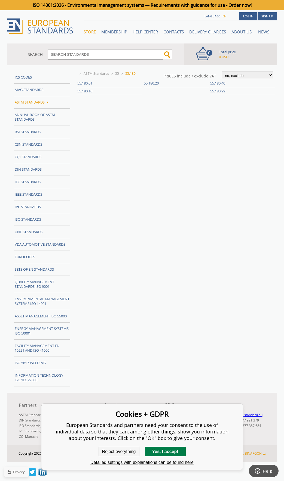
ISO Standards (28, 219)
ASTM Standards (96, 73)
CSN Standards (28, 144)
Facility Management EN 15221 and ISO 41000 (37, 348)
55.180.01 (84, 83)
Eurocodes (25, 256)
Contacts (173, 32)
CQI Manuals (28, 436)
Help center (145, 32)
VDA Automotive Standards (40, 244)
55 (117, 73)
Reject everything (119, 451)
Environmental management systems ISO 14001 (42, 301)
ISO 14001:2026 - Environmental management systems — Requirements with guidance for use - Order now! (142, 5)
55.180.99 (217, 91)
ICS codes (23, 77)
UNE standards (28, 231)
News (263, 32)
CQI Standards (28, 156)
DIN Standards (28, 169)
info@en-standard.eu (246, 415)
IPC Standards (28, 206)
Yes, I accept (165, 451)
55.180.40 (217, 83)
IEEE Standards (28, 194)
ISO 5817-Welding (30, 362)
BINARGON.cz (255, 453)
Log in (248, 16)
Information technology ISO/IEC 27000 (39, 377)
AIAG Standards (29, 89)
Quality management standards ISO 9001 (34, 284)
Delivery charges (207, 32)
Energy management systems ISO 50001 (42, 331)
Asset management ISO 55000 (41, 316)
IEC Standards (28, 181)
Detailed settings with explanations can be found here (142, 462)
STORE (90, 32)
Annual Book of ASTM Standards (35, 117)
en (224, 16)
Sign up (267, 16)
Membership (114, 32)
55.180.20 (151, 83)
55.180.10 (84, 91)
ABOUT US (242, 32)
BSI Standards (28, 131)
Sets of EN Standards (34, 269)
